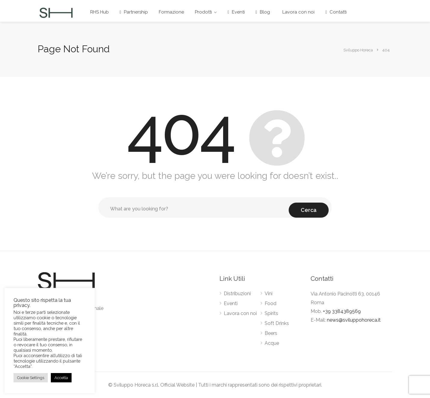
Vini (268, 293)
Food (270, 303)
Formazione (171, 12)
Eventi (236, 12)
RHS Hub (99, 12)
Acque (272, 343)
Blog (263, 12)
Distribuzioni (237, 293)
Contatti (336, 12)
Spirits (271, 313)
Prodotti (203, 12)
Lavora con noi (298, 12)
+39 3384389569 (342, 311)
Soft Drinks (277, 323)
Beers (271, 333)
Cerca (309, 207)
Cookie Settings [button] (30, 377)
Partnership (134, 12)
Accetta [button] (61, 377)
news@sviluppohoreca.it (354, 320)
